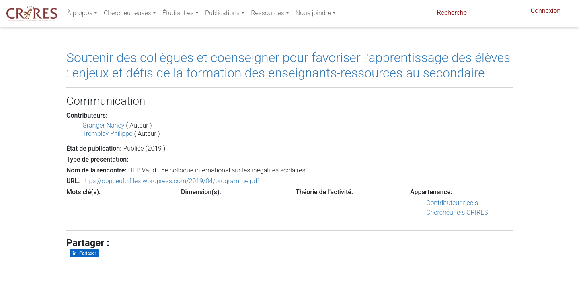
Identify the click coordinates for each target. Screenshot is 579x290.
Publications (222, 15)
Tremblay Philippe (107, 133)
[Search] (478, 13)
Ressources (267, 15)
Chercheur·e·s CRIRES (457, 212)
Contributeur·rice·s (452, 203)
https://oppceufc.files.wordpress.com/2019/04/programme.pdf (170, 181)
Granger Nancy (103, 125)
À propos (79, 15)
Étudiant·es (178, 15)
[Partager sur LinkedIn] (84, 253)
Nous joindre (313, 15)
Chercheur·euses (127, 15)
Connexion (546, 12)
